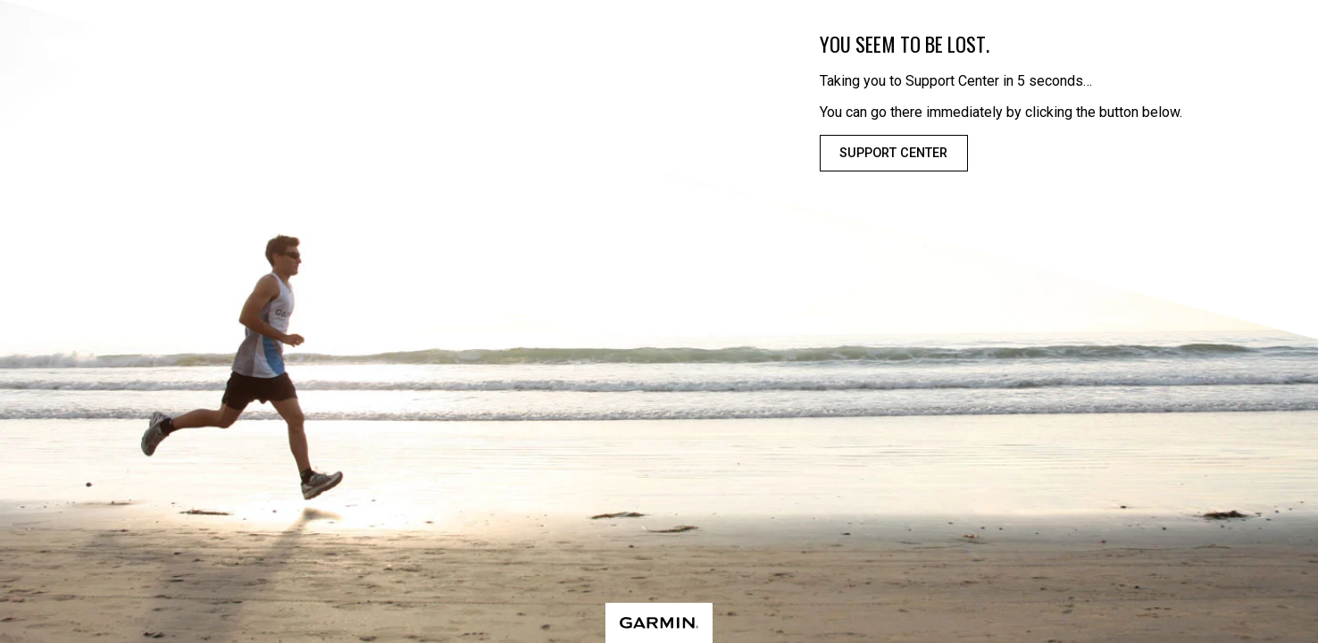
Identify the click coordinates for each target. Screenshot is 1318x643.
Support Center (893, 153)
